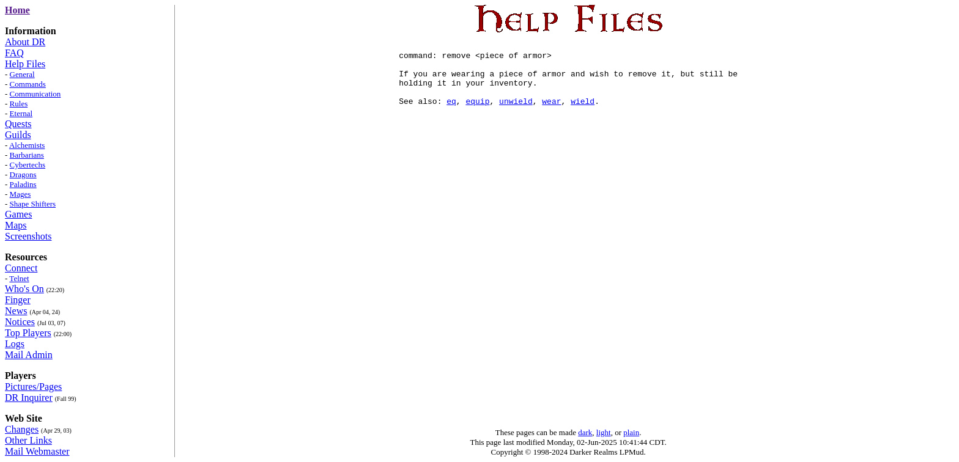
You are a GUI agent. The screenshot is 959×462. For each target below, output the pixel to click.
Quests (18, 124)
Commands (28, 84)
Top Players (28, 333)
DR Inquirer (29, 397)
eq (451, 113)
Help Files (25, 64)
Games (18, 214)
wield (582, 113)
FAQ (14, 53)
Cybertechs (27, 164)
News (16, 311)
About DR (25, 42)
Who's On (24, 289)
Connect (21, 268)
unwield (516, 113)
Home (17, 10)
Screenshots (28, 236)
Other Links (28, 440)
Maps (16, 225)
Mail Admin (29, 355)
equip (478, 113)
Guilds (18, 135)
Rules (19, 103)
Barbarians (27, 155)
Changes (22, 429)
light (603, 432)
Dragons (23, 174)
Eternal (21, 113)
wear (551, 113)
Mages (20, 194)
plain (631, 432)
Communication (35, 93)
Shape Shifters (33, 203)
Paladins (23, 184)
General (22, 74)
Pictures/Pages (33, 386)
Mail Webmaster (37, 451)
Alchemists (27, 145)
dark (585, 432)
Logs (14, 344)
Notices (20, 322)
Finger (18, 300)
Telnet (19, 278)
